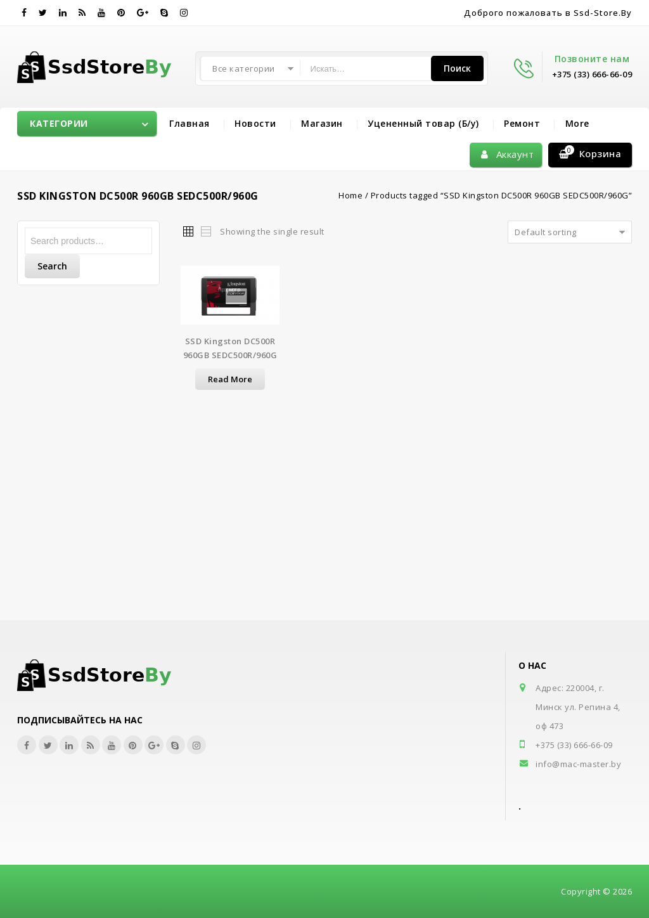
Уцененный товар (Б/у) (423, 123)
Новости (255, 123)
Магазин (322, 123)
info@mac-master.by (578, 764)
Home (350, 195)
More (577, 123)
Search (52, 266)
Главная (189, 123)
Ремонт (522, 123)
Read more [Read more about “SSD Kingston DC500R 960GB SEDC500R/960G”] (230, 379)
